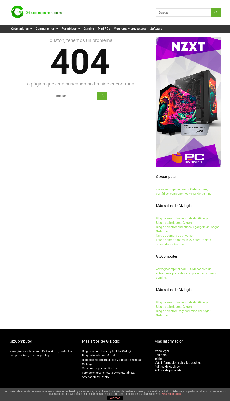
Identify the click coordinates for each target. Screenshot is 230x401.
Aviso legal (161, 351)
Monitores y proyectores (130, 28)
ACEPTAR (114, 398)
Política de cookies (167, 366)
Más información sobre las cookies (177, 362)
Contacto (160, 355)
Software (156, 28)
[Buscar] (216, 12)
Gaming (89, 28)
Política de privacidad (168, 370)
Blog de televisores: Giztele (174, 222)
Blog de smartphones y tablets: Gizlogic (182, 218)
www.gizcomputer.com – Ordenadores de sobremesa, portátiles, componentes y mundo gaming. (186, 273)
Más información (171, 393)
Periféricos (69, 28)
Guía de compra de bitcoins (174, 235)
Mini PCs (104, 28)
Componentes (45, 28)
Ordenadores (20, 28)
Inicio (158, 359)
